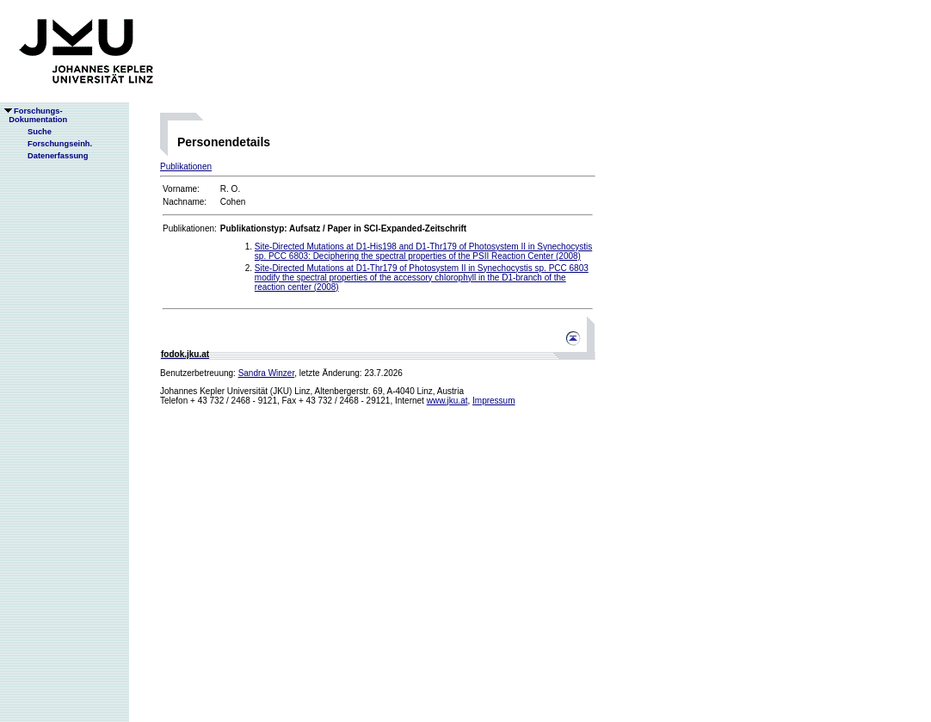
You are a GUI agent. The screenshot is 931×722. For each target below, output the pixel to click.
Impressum (493, 400)
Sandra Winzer (266, 373)
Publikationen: (190, 228)
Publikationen (186, 166)
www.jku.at (447, 400)
